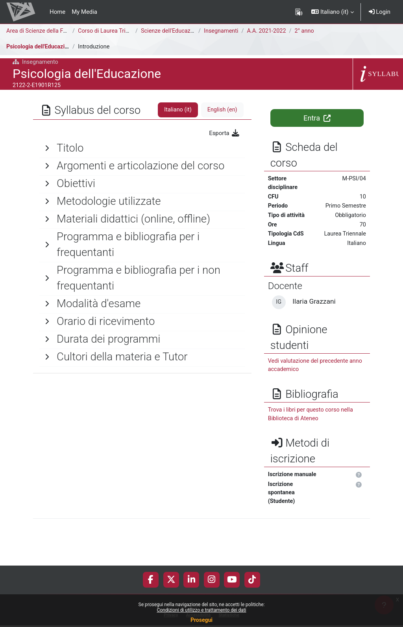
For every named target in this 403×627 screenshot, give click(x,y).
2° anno (307, 31)
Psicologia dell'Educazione (41, 46)
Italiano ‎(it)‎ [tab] (177, 109)
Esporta (224, 133)
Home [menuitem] (57, 11)
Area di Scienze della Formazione (49, 31)
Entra (316, 118)
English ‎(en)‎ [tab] (221, 109)
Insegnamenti (221, 31)
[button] (332, 12)
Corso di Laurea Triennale (111, 31)
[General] (142, 148)
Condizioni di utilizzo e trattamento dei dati (201, 610)
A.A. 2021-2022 (268, 31)
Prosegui (201, 620)
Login (379, 11)
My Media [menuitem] (84, 11)
